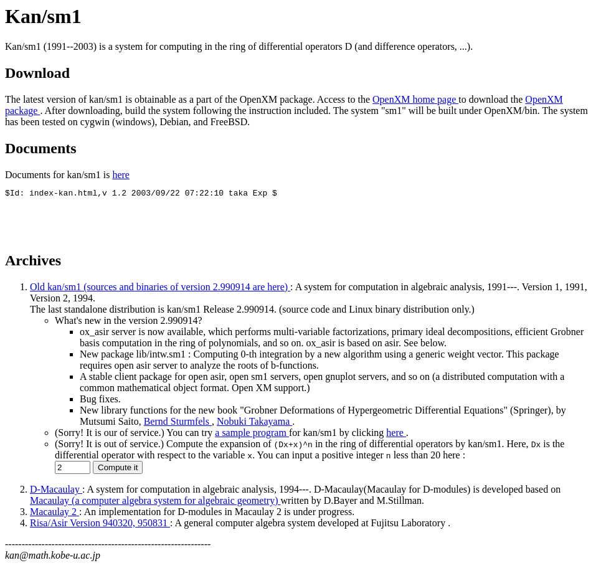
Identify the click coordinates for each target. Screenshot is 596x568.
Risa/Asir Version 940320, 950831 (100, 524)
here (121, 174)
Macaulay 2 (54, 513)
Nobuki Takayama (254, 423)
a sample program (252, 434)
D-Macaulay (56, 491)
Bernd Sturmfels (178, 423)
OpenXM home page (415, 99)
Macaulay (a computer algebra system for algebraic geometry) (155, 502)
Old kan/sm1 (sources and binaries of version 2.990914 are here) (160, 288)
